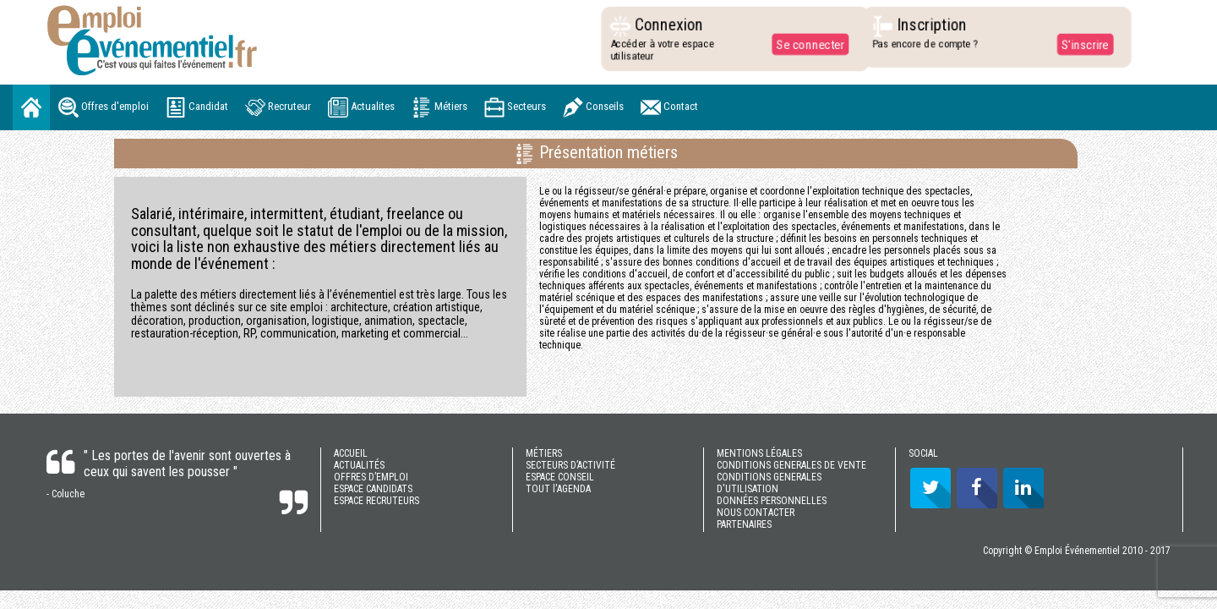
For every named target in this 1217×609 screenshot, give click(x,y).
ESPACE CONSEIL (560, 477)
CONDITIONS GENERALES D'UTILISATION (769, 483)
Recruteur (278, 107)
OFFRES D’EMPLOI (371, 477)
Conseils (593, 107)
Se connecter (806, 44)
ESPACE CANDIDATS (373, 489)
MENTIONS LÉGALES (759, 453)
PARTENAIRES (744, 524)
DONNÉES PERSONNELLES (772, 501)
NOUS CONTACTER (755, 512)
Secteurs (515, 107)
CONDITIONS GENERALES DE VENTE (791, 465)
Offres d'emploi (103, 107)
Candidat (197, 107)
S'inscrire (1080, 44)
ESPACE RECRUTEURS (376, 501)
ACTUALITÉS (359, 465)
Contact (669, 107)
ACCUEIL (351, 453)
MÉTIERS (544, 453)
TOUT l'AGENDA (558, 489)
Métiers (439, 107)
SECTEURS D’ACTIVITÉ (570, 465)
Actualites (361, 107)
